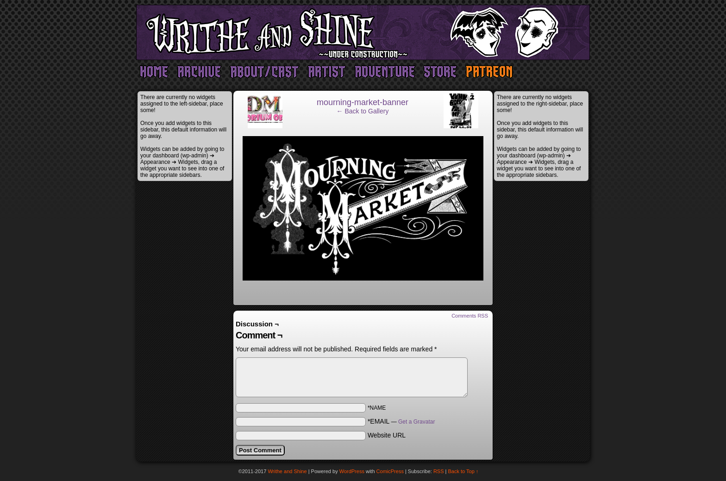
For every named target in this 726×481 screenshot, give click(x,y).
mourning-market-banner (362, 102)
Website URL (387, 435)
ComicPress (390, 471)
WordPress (351, 471)
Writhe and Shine (363, 32)
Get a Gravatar (416, 422)
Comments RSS (469, 316)
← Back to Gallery (363, 111)
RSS (438, 471)
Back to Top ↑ (463, 471)
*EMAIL (401, 421)
